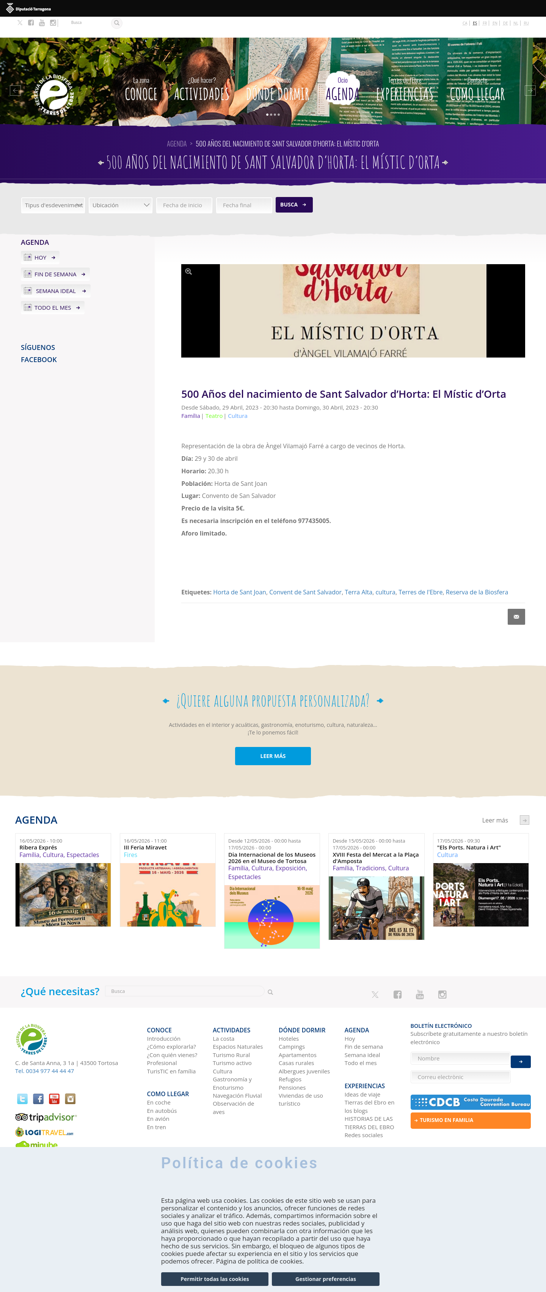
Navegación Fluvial (237, 1070)
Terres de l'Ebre (420, 571)
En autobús (162, 1080)
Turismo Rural (231, 1029)
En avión (158, 1088)
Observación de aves (233, 1082)
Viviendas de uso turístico (301, 1074)
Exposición (290, 847)
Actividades (201, 66)
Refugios (290, 1053)
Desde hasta (264, 823)
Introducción (164, 1013)
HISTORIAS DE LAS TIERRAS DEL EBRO (369, 1092)
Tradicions (370, 847)
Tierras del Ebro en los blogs (370, 1076)
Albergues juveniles (304, 1045)
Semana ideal (56, 270)
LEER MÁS (273, 735)
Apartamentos (298, 1029)
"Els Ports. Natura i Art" (469, 827)
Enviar (521, 1056)
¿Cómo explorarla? (171, 1021)
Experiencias (405, 66)
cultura (385, 571)
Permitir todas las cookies (214, 1279)
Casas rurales (296, 1037)
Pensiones (292, 1061)
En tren (156, 1096)
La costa (223, 1013)
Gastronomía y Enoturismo (232, 1057)
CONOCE (141, 66)
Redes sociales (364, 1104)
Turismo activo (232, 1037)
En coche (159, 1072)
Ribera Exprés (38, 827)
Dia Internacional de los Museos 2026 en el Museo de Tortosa (271, 836)
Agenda (342, 66)
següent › (524, 799)
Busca (289, 183)
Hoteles (289, 1013)
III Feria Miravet (145, 827)
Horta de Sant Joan (239, 571)
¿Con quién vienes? (172, 1029)
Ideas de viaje (363, 1064)
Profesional (162, 1037)
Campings (292, 1021)
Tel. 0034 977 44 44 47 (44, 1050)
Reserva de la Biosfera (477, 571)
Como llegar (477, 66)
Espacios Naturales (238, 1021)
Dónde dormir (277, 66)
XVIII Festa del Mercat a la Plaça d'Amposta (376, 836)
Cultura (52, 834)
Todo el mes (53, 286)
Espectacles (83, 834)
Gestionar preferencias (325, 1279)
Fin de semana (56, 253)
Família (29, 834)
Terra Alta (358, 571)
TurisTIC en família (171, 1045)
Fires (130, 834)
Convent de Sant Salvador (305, 571)
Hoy (40, 237)
